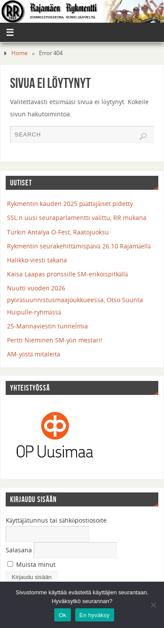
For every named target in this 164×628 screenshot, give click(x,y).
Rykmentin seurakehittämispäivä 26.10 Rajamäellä (79, 246)
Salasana (19, 550)
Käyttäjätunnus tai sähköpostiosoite (56, 520)
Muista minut (31, 564)
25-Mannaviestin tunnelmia (47, 326)
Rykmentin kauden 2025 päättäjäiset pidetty (70, 203)
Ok (62, 615)
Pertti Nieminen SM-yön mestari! (54, 340)
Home (19, 53)
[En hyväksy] (153, 604)
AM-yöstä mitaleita (34, 354)
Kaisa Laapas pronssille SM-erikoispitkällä (67, 274)
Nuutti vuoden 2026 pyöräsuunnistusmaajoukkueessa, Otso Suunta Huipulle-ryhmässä (75, 300)
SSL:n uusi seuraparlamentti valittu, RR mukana (77, 217)
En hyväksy (95, 615)
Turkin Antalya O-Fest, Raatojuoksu (58, 232)
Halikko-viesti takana (37, 260)
